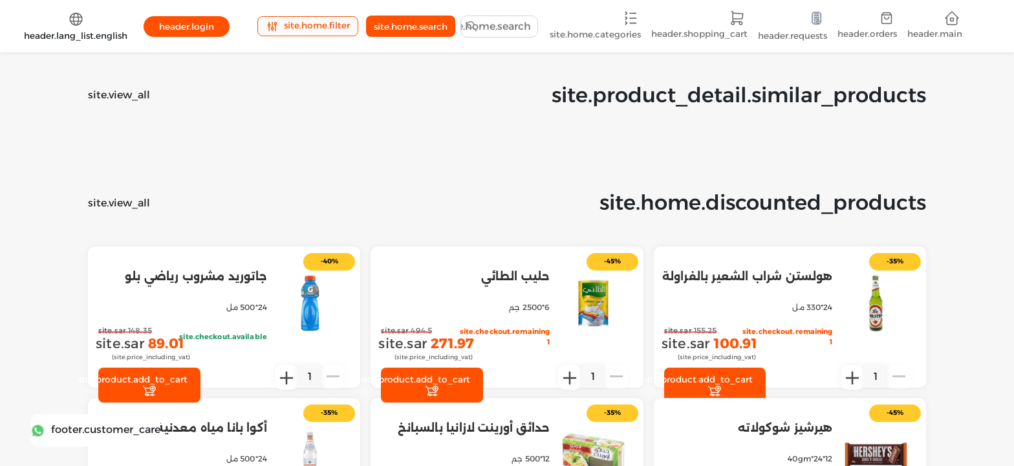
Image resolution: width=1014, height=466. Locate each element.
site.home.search (411, 26)
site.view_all (119, 95)
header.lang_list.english (75, 26)
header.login (186, 26)
